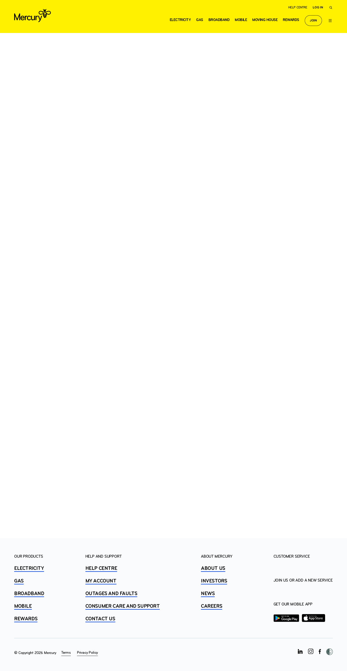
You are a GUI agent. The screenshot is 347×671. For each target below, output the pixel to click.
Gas (199, 20)
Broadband (219, 20)
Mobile (241, 20)
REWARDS (25, 619)
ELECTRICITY (180, 20)
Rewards (291, 20)
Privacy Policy (87, 653)
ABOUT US (213, 568)
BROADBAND (29, 593)
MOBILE (23, 606)
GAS (19, 581)
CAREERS (211, 606)
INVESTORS (214, 581)
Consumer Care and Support (122, 606)
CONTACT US (100, 619)
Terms (66, 653)
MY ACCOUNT (100, 581)
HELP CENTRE (101, 568)
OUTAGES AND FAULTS (111, 593)
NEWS (208, 593)
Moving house (265, 20)
